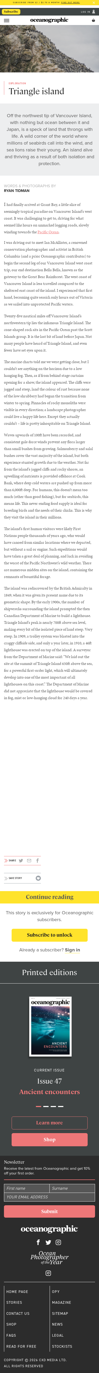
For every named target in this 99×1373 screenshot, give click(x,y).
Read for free (21, 1346)
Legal (58, 1335)
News (57, 1324)
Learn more (49, 1123)
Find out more (70, 2)
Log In (86, 11)
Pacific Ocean (48, 232)
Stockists (62, 1346)
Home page (17, 1291)
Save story (15, 878)
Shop (49, 1140)
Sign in (72, 949)
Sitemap (60, 1313)
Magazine (61, 1302)
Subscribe (11, 11)
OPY (56, 1291)
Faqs (11, 1335)
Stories (14, 1302)
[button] (38, 1106)
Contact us (18, 1313)
